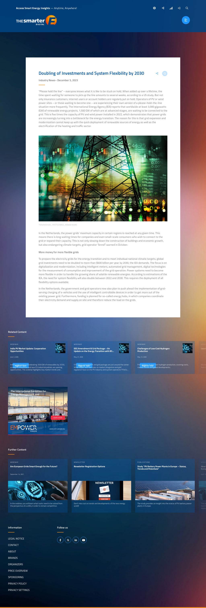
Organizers (15, 564)
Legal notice (16, 538)
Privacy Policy (17, 583)
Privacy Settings (19, 590)
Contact (13, 545)
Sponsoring (16, 577)
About (12, 551)
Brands (13, 558)
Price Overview (18, 571)
